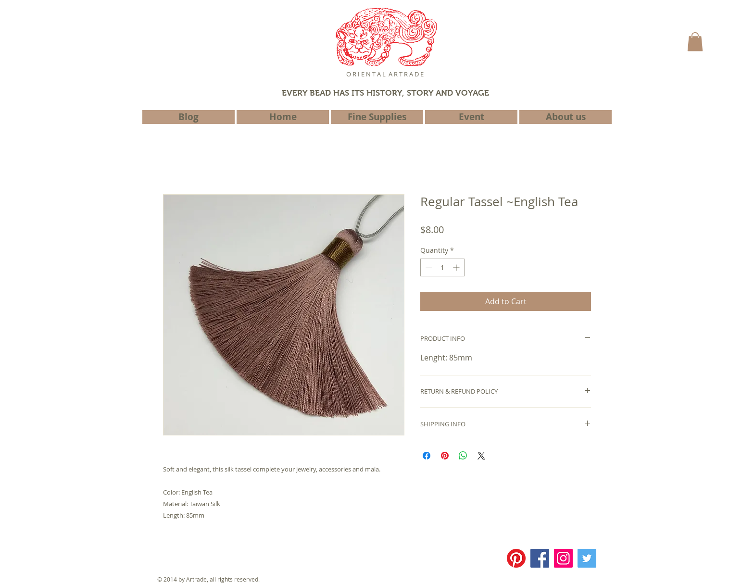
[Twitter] (587, 558)
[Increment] (457, 267)
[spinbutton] (442, 267)
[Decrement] (428, 267)
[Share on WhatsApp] (463, 455)
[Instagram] (563, 558)
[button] (695, 41)
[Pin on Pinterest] (445, 455)
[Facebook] (539, 558)
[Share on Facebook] (426, 455)
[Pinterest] (516, 558)
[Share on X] (481, 455)
